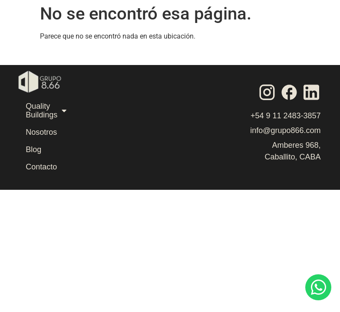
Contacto (41, 166)
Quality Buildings (46, 110)
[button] (266, 32)
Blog (33, 149)
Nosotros (41, 132)
